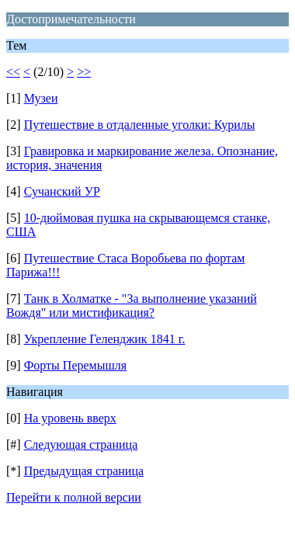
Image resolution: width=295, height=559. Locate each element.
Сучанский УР (62, 191)
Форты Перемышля (75, 365)
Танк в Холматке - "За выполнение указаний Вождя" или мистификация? (131, 305)
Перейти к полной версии (73, 497)
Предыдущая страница (84, 470)
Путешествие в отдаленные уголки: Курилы (139, 124)
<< (13, 71)
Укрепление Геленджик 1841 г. (105, 338)
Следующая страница (81, 444)
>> (84, 71)
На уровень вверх (70, 418)
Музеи (41, 98)
